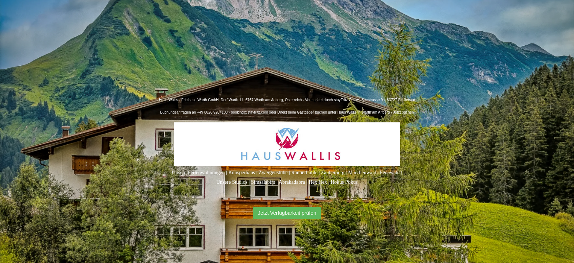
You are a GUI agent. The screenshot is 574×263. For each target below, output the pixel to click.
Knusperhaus (241, 172)
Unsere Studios (231, 182)
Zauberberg (332, 172)
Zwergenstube (273, 172)
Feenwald (390, 172)
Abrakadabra (292, 182)
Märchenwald (362, 172)
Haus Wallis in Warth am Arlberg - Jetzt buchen (376, 112)
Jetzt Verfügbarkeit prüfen (287, 213)
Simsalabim (263, 182)
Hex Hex (318, 182)
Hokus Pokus (344, 182)
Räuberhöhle (304, 172)
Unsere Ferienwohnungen (198, 172)
